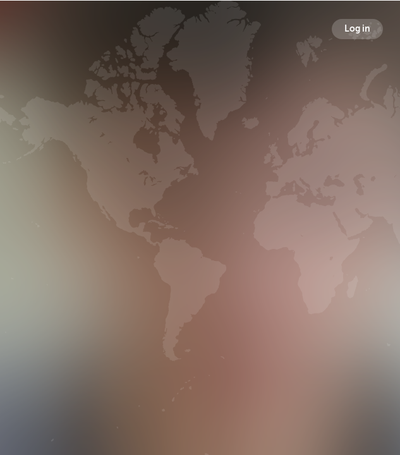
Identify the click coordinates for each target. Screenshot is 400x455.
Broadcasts (85, 235)
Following (317, 235)
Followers (202, 235)
